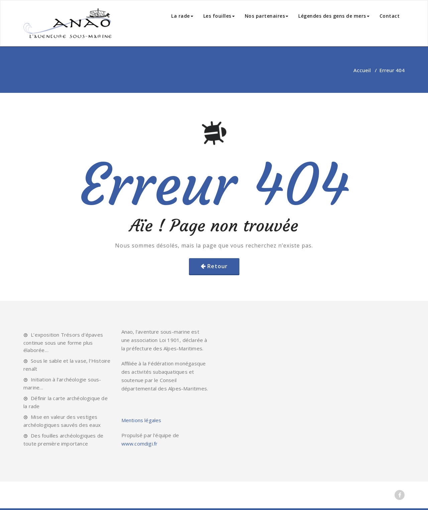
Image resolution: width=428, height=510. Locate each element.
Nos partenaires (267, 16)
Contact (390, 16)
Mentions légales (141, 420)
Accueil (362, 70)
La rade (182, 16)
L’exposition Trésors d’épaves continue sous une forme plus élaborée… (63, 342)
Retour (217, 266)
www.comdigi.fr (139, 443)
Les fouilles (219, 16)
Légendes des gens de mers (333, 16)
